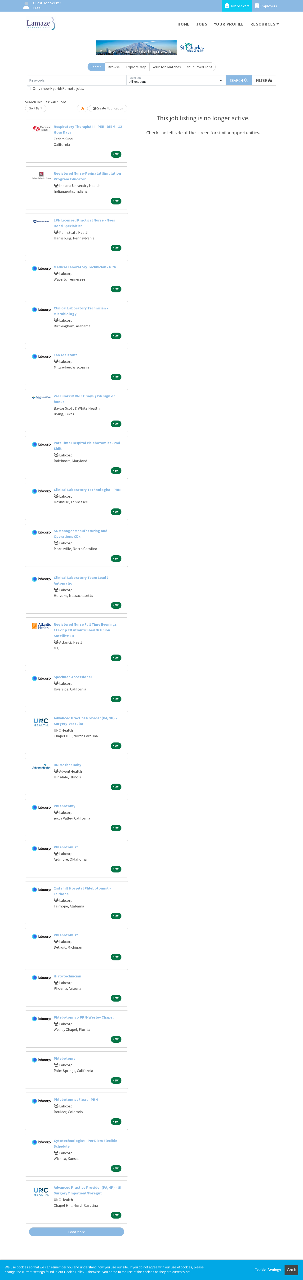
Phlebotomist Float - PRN (76, 1099)
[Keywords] (76, 80)
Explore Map (136, 67)
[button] (264, 80)
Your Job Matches (167, 67)
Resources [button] (262, 24)
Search (96, 67)
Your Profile (229, 24)
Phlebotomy (64, 805)
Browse (114, 67)
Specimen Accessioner (73, 676)
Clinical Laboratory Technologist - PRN (87, 489)
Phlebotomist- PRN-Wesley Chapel (84, 1017)
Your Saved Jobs (199, 67)
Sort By (34, 108)
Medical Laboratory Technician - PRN (85, 267)
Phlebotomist (66, 847)
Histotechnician (67, 976)
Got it (291, 1270)
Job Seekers (237, 6)
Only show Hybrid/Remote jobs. (58, 88)
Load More (76, 1231)
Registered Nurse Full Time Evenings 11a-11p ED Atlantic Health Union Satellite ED (85, 630)
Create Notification (108, 108)
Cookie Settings (267, 1270)
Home (184, 24)
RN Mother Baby (67, 764)
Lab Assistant (65, 354)
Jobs (201, 24)
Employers (266, 6)
